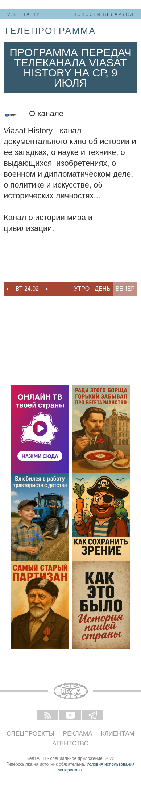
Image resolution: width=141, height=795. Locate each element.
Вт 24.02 (27, 289)
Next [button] (47, 289)
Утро (82, 289)
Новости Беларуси (103, 14)
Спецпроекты (30, 733)
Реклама (77, 733)
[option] (27, 289)
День (103, 289)
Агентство (70, 743)
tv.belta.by (22, 14)
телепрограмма (50, 31)
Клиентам (117, 733)
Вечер (125, 289)
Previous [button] (7, 289)
